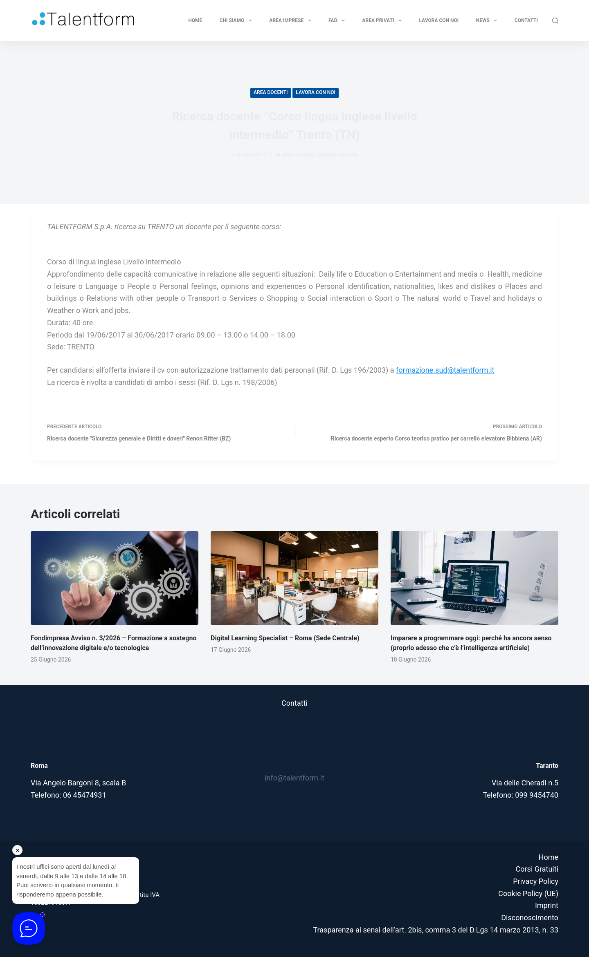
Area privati (383, 20)
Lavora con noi (439, 20)
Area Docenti (271, 92)
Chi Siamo (237, 20)
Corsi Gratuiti (537, 869)
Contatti (526, 20)
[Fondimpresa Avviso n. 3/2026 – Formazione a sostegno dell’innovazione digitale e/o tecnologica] (114, 578)
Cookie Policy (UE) (528, 893)
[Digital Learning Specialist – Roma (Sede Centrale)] (294, 578)
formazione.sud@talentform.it (445, 370)
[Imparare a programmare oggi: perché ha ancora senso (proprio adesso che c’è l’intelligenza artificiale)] (474, 578)
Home (195, 20)
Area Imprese (291, 20)
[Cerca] (555, 21)
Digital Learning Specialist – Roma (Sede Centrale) (285, 638)
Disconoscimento (529, 917)
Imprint (546, 905)
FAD (338, 20)
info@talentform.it (294, 778)
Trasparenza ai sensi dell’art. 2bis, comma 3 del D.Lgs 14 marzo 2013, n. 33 (436, 930)
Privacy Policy (535, 881)
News (488, 20)
